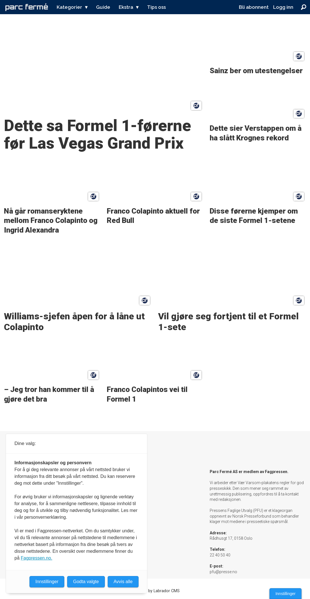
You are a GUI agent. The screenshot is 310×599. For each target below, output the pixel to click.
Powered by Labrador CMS (155, 591)
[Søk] (303, 7)
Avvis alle (123, 581)
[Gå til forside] (26, 7)
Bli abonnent (254, 7)
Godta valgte (86, 581)
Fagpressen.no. (36, 558)
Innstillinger (285, 593)
